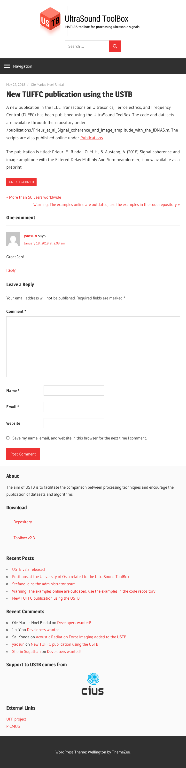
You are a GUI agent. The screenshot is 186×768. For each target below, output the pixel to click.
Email (12, 406)
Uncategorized (21, 182)
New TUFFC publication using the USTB (46, 598)
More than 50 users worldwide (35, 197)
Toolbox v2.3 (24, 537)
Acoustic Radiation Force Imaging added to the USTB (81, 636)
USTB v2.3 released (28, 569)
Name (12, 390)
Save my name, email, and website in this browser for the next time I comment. (79, 437)
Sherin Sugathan (26, 651)
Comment (16, 311)
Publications (91, 138)
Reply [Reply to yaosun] (11, 270)
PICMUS (13, 726)
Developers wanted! (74, 622)
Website (13, 423)
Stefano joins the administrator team (44, 583)
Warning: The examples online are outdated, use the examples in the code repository (105, 204)
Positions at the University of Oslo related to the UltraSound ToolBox (70, 576)
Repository (23, 521)
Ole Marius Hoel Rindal (47, 84)
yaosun (30, 235)
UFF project (16, 718)
